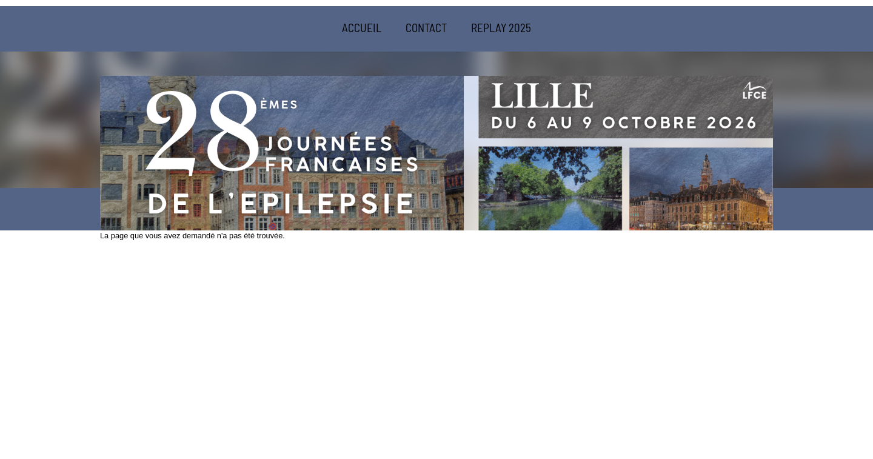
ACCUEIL (361, 28)
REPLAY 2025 (501, 28)
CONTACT (426, 28)
